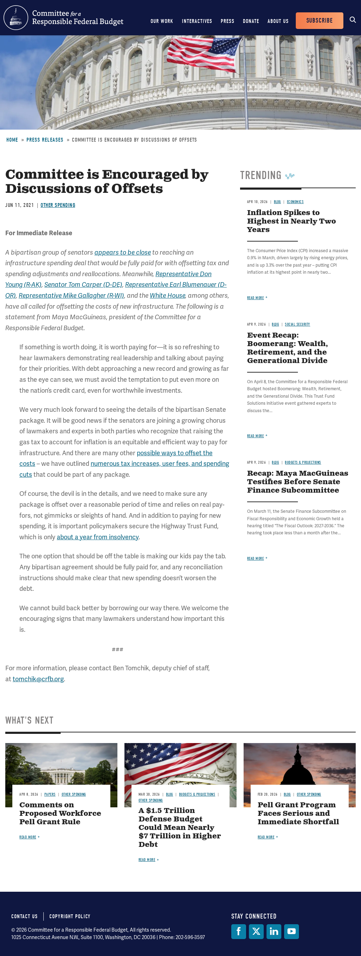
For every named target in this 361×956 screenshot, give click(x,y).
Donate (251, 21)
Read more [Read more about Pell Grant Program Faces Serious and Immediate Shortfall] (266, 837)
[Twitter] (256, 931)
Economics (295, 202)
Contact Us (24, 916)
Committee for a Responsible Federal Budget (63, 17)
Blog (277, 202)
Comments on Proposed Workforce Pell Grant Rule (60, 814)
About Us (278, 21)
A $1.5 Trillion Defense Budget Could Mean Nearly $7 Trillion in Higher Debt (180, 828)
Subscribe (319, 20)
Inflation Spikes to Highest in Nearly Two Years (291, 221)
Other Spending (58, 205)
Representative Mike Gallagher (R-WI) (71, 295)
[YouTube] (291, 931)
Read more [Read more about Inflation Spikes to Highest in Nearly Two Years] (255, 298)
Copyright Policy (70, 916)
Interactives (197, 21)
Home (12, 140)
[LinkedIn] (274, 931)
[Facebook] (238, 931)
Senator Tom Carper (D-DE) (83, 285)
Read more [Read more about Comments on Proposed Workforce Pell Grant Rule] (27, 837)
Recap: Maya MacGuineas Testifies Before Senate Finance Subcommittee (297, 482)
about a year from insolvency (98, 537)
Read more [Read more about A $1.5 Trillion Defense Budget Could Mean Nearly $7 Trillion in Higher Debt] (147, 859)
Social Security (297, 324)
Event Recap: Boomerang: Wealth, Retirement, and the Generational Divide (287, 348)
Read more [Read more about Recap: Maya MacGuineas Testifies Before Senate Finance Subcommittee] (255, 558)
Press (227, 21)
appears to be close (122, 252)
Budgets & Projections (303, 462)
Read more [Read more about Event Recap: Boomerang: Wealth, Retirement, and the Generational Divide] (255, 436)
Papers (50, 794)
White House (167, 295)
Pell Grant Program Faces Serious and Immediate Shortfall (298, 814)
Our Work (162, 21)
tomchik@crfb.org (38, 679)
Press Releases (44, 140)
